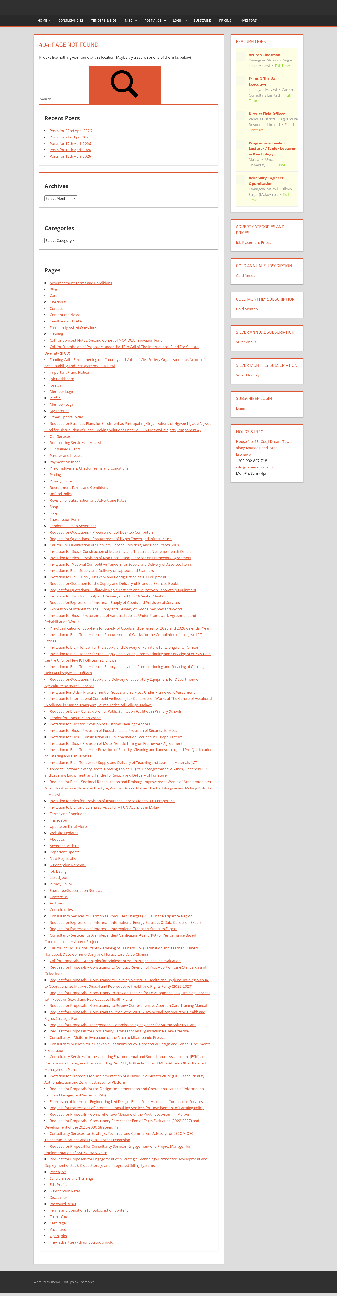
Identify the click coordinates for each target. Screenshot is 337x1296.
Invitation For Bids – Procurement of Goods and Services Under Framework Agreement (122, 692)
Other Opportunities (67, 417)
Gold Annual (246, 275)
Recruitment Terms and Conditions (79, 487)
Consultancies (70, 20)
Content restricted (65, 314)
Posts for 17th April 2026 (70, 143)
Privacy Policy (61, 481)
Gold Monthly (247, 308)
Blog (53, 289)
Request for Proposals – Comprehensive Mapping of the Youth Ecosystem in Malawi (119, 1114)
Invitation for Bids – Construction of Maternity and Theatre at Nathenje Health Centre (120, 551)
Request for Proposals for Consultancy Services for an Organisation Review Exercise (119, 1031)
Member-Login (62, 404)
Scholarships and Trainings (71, 1178)
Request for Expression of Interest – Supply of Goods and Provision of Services (115, 602)
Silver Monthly (248, 375)
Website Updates (64, 832)
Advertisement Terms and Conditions (81, 282)
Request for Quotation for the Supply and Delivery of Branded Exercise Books (114, 583)
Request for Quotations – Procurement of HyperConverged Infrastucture (111, 538)
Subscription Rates (65, 1191)
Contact (56, 308)
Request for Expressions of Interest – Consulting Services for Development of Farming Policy (127, 1107)
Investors (248, 20)
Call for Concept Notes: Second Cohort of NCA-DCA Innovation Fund (106, 340)
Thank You (58, 820)
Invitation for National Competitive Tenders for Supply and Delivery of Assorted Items (121, 564)
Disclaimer (58, 1197)
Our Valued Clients (65, 449)
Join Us (55, 385)
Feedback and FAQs (66, 321)
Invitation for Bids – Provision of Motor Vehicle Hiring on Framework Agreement (116, 743)
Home (45, 20)
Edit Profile (59, 1184)
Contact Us (59, 896)
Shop (54, 506)
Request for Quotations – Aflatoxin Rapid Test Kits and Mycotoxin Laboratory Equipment (123, 589)
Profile (55, 397)
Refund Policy (61, 493)
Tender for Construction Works (75, 717)
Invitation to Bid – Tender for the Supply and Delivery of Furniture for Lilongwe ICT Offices (124, 647)
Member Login (62, 391)
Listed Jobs (59, 877)
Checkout (58, 301)
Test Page (58, 1223)
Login (180, 20)
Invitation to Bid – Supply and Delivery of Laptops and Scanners (102, 570)
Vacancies (58, 1229)
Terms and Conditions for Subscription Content (89, 1210)
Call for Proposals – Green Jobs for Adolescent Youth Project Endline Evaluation (115, 960)
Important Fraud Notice (69, 372)
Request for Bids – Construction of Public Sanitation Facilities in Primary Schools (116, 711)
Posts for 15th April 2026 (70, 156)
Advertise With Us (64, 845)
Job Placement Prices (253, 242)
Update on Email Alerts (69, 826)
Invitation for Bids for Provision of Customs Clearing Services (100, 724)
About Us (57, 839)
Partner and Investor (67, 455)
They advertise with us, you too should (81, 1242)
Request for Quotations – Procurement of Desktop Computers (102, 532)
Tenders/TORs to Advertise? (73, 525)
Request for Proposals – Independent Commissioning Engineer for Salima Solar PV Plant (123, 1024)
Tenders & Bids (104, 20)
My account (59, 410)
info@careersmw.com (254, 467)
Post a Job (155, 20)
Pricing (225, 20)
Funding (56, 334)
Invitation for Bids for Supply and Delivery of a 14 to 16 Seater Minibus (108, 596)
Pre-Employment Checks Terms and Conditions (89, 468)
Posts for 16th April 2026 (70, 149)
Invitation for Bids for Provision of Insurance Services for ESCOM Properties (112, 800)
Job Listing (58, 871)
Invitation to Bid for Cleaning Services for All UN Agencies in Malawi (105, 807)
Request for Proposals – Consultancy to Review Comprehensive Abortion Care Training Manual (128, 1005)
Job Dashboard (62, 378)
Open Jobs (58, 1235)
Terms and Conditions (68, 813)
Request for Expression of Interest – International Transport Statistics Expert (113, 928)
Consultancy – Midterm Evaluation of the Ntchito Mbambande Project (107, 1037)
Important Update (65, 851)
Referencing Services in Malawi (75, 442)
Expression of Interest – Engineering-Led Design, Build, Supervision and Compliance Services (126, 1101)
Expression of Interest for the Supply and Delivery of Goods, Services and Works (116, 609)
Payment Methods (65, 461)
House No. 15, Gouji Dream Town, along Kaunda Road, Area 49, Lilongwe (264, 448)
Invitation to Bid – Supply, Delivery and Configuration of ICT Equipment (108, 576)
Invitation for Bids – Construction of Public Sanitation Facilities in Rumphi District (116, 736)
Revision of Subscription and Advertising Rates (88, 500)
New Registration (64, 858)
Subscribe (202, 20)
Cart (53, 295)
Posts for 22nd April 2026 (71, 130)
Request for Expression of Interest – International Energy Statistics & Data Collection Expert (125, 922)
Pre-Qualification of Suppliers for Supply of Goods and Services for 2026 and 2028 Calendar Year (130, 628)
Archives (57, 903)
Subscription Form (65, 519)
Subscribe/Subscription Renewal (76, 890)
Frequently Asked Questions (73, 327)
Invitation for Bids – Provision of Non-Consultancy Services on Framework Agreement (120, 557)
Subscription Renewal (68, 864)
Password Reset (63, 1203)
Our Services (60, 436)
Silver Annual (246, 341)
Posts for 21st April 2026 (70, 137)
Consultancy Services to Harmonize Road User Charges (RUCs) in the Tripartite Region (121, 916)
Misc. (131, 20)
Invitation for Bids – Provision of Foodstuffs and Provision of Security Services (113, 730)
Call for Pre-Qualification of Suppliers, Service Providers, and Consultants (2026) (115, 544)
